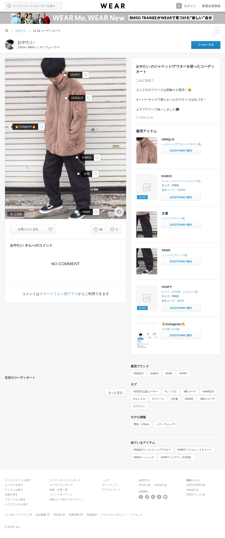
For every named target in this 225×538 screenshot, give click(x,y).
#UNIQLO (208, 391)
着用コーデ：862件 (173, 300)
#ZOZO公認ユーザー (146, 391)
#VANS (189, 398)
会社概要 (43, 515)
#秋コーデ (190, 391)
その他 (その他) (171, 329)
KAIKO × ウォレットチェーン (195, 449)
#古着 (174, 398)
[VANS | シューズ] (89, 212)
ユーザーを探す (14, 484)
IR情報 (60, 515)
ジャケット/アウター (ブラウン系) (181, 144)
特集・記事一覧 (58, 489)
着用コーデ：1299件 (174, 190)
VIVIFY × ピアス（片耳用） (177, 457)
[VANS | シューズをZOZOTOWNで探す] (181, 261)
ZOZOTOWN (196, 485)
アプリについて (111, 489)
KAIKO (167, 176)
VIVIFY (167, 287)
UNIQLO (168, 139)
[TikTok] (159, 497)
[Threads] (153, 497)
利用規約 (92, 514)
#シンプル (171, 391)
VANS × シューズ (144, 457)
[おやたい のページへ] (10, 44)
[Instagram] (147, 497)
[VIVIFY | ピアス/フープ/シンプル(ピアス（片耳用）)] (78, 75)
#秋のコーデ (207, 398)
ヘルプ (106, 480)
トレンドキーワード (61, 494)
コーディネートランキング (65, 480)
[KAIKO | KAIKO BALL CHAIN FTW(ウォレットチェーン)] (90, 157)
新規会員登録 (211, 6)
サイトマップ (110, 484)
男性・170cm (141, 424)
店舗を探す (11, 494)
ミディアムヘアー (166, 424)
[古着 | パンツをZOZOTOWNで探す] (181, 224)
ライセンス (136, 514)
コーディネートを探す (18, 480)
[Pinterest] (165, 497)
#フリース (158, 398)
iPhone (145, 485)
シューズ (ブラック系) (175, 255)
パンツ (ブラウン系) (173, 218)
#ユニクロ (139, 398)
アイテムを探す (14, 489)
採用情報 (76, 515)
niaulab (192, 490)
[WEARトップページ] (7, 31)
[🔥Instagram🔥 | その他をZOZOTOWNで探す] (181, 335)
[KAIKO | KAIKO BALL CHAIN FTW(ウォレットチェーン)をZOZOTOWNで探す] (181, 197)
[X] (141, 497)
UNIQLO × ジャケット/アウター (152, 449)
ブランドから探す (15, 499)
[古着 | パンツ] (90, 174)
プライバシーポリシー (113, 514)
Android (160, 485)
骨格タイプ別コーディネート (66, 499)
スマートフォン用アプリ (58, 294)
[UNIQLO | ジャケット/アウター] (80, 98)
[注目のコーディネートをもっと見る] (115, 392)
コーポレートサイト (18, 515)
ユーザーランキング (61, 484)
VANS (166, 250)
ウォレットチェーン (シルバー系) (181, 181)
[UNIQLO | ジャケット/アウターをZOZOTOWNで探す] (181, 150)
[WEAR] (112, 6)
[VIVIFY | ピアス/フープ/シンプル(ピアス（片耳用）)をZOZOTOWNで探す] (181, 308)
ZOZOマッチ (196, 495)
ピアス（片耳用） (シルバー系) (180, 291)
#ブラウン (139, 406)
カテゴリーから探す (16, 504)
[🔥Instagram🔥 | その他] (28, 126)
